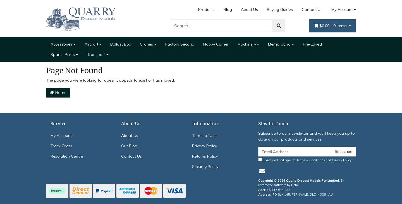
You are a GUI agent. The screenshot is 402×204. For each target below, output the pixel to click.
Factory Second (179, 44)
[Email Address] (294, 151)
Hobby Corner (216, 44)
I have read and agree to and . (305, 160)
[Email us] (262, 171)
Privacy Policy (204, 145)
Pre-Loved (312, 44)
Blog (228, 9)
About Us (249, 9)
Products (206, 9)
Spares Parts (63, 54)
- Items (331, 26)
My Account (61, 135)
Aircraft (91, 44)
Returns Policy (205, 156)
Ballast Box (120, 44)
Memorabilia (279, 44)
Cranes (146, 44)
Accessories (61, 44)
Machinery (247, 44)
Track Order (61, 145)
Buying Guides (280, 9)
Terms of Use (204, 135)
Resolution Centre (67, 156)
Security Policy (205, 166)
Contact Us (312, 9)
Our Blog (129, 145)
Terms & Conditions (310, 160)
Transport (96, 54)
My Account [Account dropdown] (342, 9)
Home (58, 92)
